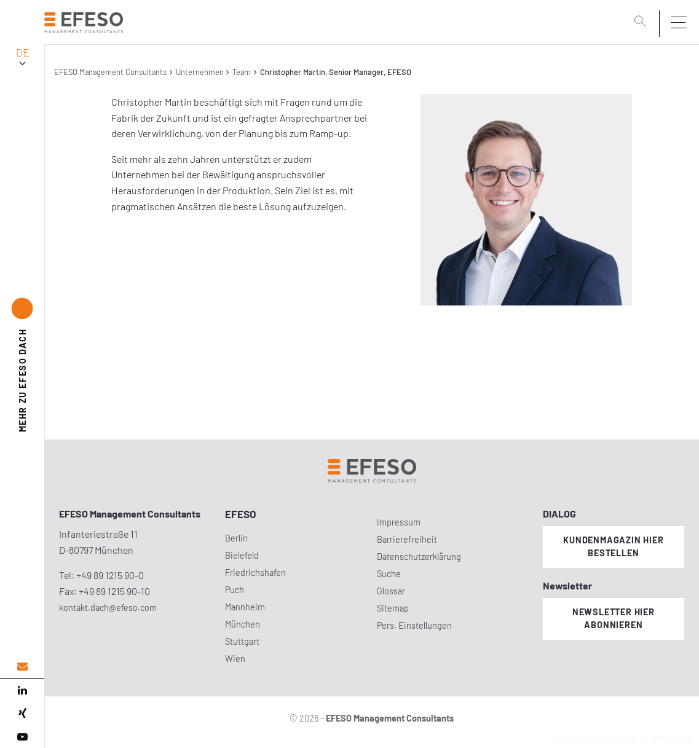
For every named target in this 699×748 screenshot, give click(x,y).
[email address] (22, 667)
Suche (389, 574)
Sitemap (393, 608)
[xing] (22, 713)
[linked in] (22, 690)
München (242, 624)
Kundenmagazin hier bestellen (613, 546)
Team (241, 72)
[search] (642, 23)
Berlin (236, 538)
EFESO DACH (22, 380)
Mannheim (245, 607)
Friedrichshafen (255, 572)
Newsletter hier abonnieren (613, 618)
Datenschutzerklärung (419, 556)
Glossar (391, 591)
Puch (234, 590)
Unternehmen (200, 72)
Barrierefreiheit (407, 539)
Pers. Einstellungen (414, 625)
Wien (235, 658)
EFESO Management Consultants (110, 72)
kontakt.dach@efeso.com (108, 607)
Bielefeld (242, 555)
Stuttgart (242, 641)
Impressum (399, 522)
